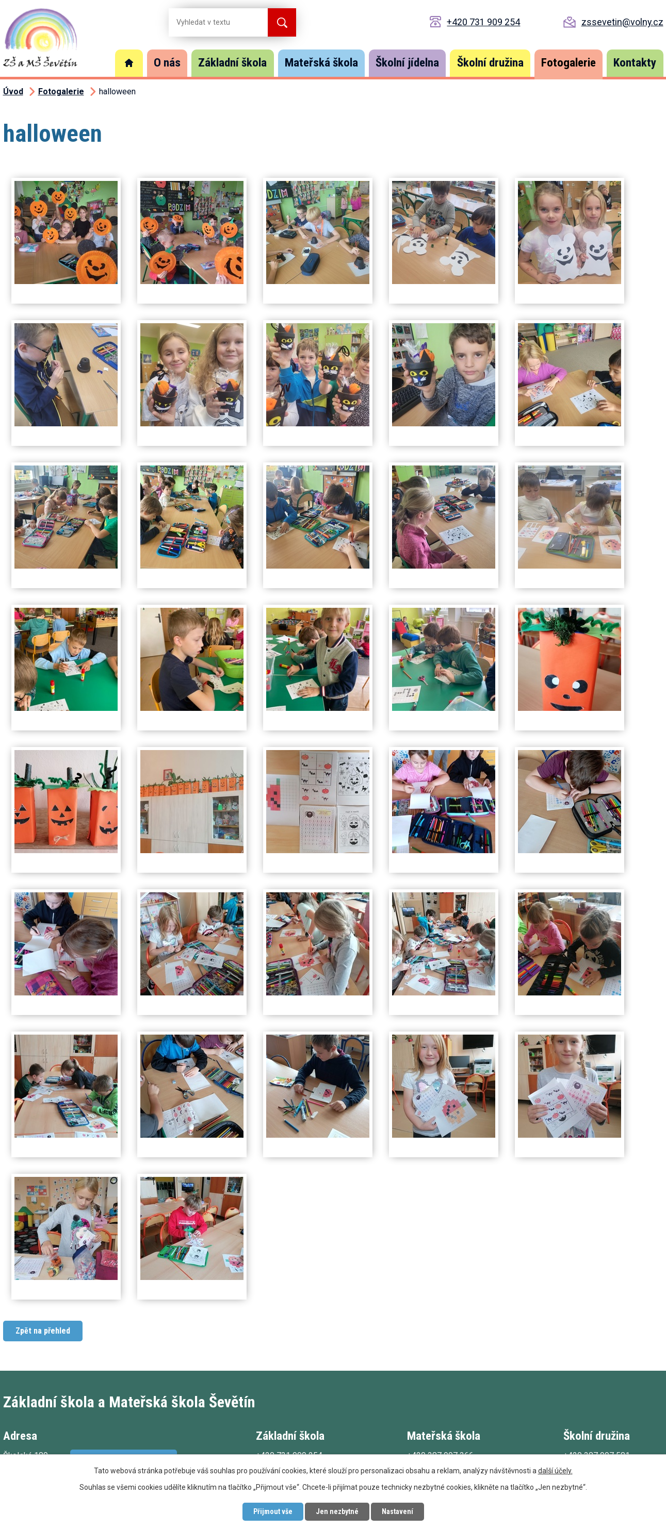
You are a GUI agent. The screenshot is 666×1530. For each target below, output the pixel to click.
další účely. (555, 1471)
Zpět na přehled (42, 1331)
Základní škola (232, 63)
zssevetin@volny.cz (622, 21)
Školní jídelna (407, 63)
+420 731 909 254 (483, 21)
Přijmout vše (273, 1511)
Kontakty (634, 63)
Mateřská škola (321, 63)
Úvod (129, 63)
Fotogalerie (568, 63)
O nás (167, 63)
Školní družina (490, 63)
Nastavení (397, 1511)
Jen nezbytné (337, 1511)
